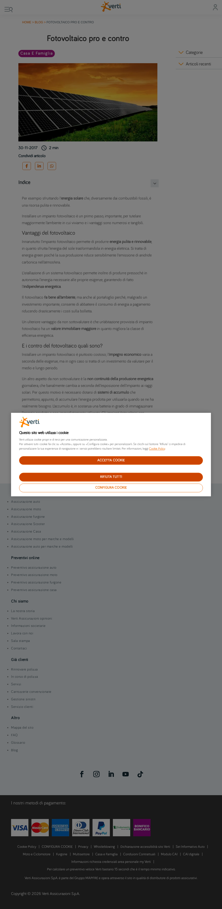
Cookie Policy (157, 448)
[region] (111, 454)
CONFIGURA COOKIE (111, 487)
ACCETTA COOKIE (111, 460)
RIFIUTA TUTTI (111, 477)
